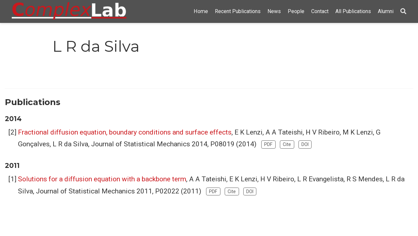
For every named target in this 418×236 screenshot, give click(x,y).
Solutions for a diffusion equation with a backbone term (102, 179)
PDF (268, 144)
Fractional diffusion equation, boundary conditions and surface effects (125, 132)
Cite (287, 144)
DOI (305, 144)
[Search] (403, 11)
